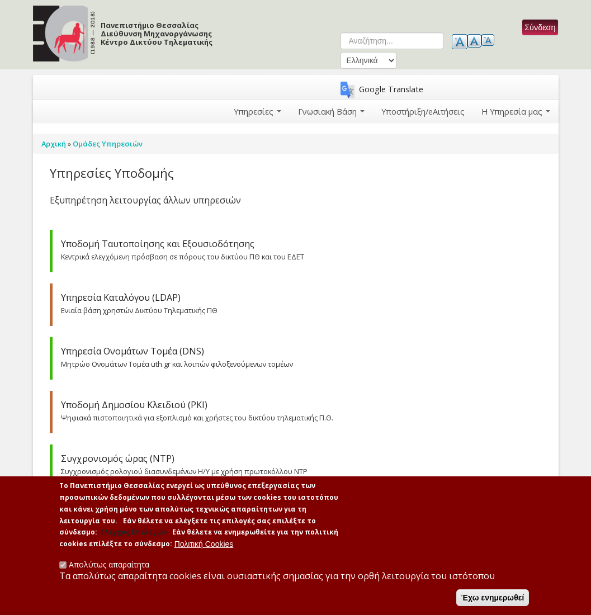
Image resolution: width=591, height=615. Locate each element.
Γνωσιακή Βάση (332, 111)
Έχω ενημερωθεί (492, 598)
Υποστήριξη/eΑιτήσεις (423, 111)
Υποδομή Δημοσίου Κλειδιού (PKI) (134, 405)
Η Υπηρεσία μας (516, 111)
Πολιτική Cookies (204, 545)
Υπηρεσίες (258, 111)
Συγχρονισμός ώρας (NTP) (117, 458)
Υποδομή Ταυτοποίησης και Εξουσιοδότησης (157, 244)
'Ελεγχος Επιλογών (133, 533)
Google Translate (391, 89)
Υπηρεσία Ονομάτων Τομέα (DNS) (132, 351)
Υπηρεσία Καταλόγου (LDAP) (121, 297)
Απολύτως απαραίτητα (109, 565)
